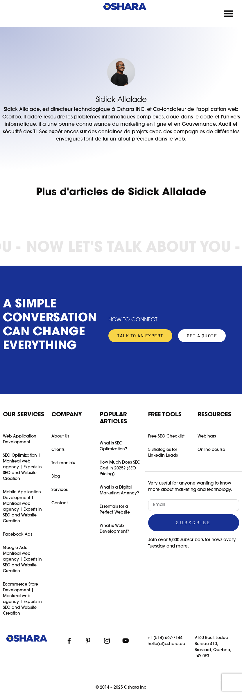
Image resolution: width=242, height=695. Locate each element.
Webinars (207, 436)
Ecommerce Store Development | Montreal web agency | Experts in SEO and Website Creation (22, 599)
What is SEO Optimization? (113, 446)
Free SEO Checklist (166, 436)
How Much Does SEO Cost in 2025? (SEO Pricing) (120, 468)
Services (59, 490)
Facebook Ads (17, 534)
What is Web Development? (114, 529)
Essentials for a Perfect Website (115, 510)
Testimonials (63, 463)
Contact (59, 503)
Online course (211, 450)
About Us (60, 436)
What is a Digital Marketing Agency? (119, 490)
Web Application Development (19, 439)
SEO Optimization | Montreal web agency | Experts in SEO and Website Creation (22, 467)
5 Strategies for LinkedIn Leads (163, 453)
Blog (55, 476)
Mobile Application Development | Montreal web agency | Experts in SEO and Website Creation (22, 506)
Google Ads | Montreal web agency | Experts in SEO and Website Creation (22, 559)
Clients (57, 450)
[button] (228, 13)
